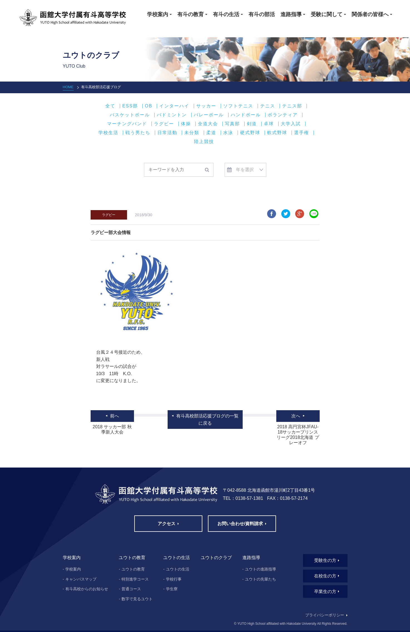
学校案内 (73, 569)
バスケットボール (130, 115)
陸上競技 (204, 141)
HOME (68, 87)
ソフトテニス (238, 106)
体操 (186, 124)
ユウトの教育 (133, 569)
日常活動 (167, 133)
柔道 (211, 133)
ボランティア (283, 115)
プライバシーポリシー (324, 615)
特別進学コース (135, 579)
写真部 (232, 124)
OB (148, 106)
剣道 (252, 124)
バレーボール (209, 115)
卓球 (269, 124)
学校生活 (108, 133)
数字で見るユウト (137, 599)
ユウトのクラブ (216, 557)
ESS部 (130, 106)
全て (110, 106)
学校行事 (174, 579)
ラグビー (164, 124)
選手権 (301, 133)
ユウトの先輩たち (260, 579)
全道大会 (208, 124)
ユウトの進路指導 (260, 569)
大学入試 (291, 124)
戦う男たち (137, 133)
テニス (267, 106)
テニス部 (292, 106)
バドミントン (172, 115)
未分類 (191, 133)
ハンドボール (246, 115)
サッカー (206, 106)
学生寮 (172, 589)
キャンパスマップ (80, 579)
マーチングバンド (127, 124)
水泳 (228, 133)
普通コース (131, 589)
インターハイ (174, 106)
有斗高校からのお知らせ (86, 589)
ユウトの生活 (177, 569)
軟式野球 (277, 133)
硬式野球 (250, 133)
